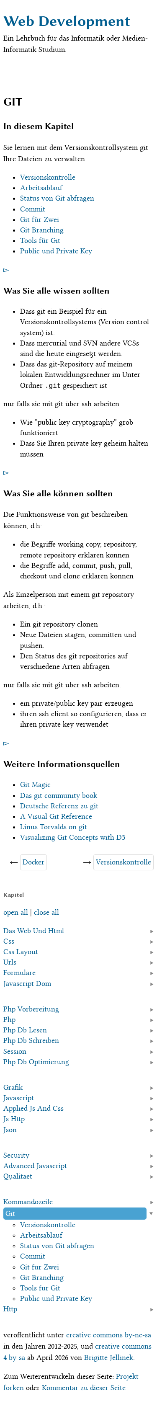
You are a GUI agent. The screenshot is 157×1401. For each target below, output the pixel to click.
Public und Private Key (56, 251)
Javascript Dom (27, 983)
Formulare (19, 972)
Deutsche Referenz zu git (59, 806)
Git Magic (35, 784)
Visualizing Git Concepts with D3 (72, 837)
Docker (33, 862)
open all (15, 912)
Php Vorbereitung (31, 1009)
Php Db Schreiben (31, 1040)
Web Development (66, 21)
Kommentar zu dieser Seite (84, 1387)
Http (10, 1309)
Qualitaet (17, 1176)
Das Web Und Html (33, 930)
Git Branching (42, 230)
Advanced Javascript (35, 1165)
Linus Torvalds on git (53, 827)
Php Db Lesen (25, 1030)
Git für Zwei (39, 219)
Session (14, 1051)
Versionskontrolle (47, 177)
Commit (32, 209)
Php (9, 1019)
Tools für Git (40, 240)
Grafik (13, 1087)
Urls (9, 962)
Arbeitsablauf (41, 187)
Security (16, 1155)
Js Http (14, 1119)
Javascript (18, 1098)
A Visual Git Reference (56, 816)
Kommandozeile (28, 1201)
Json (10, 1129)
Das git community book (58, 795)
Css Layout (20, 951)
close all (46, 912)
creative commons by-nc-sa (108, 1335)
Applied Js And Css (33, 1108)
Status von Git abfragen (57, 198)
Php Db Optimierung (36, 1062)
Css (8, 941)
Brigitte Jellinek (108, 1357)
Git (10, 1213)
